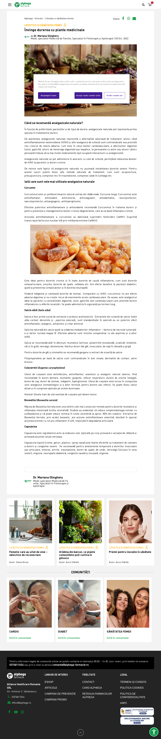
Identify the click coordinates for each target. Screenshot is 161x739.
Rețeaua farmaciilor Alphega (97, 695)
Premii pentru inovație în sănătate (130, 551)
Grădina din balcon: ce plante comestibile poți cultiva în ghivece (77, 554)
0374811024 (15, 696)
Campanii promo (56, 699)
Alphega (28, 18)
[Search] (143, 4)
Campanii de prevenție (60, 693)
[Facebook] (9, 711)
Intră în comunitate (20, 637)
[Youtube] (15, 711)
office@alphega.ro (19, 702)
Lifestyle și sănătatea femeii (59, 18)
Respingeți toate (48, 95)
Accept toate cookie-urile (88, 95)
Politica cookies (132, 687)
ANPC (123, 703)
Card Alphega (92, 687)
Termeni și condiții (133, 682)
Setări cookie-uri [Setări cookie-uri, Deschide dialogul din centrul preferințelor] (115, 95)
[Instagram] (22, 711)
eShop (49, 682)
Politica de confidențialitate (132, 695)
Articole (39, 18)
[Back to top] (80, 732)
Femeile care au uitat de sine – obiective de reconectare (28, 553)
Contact (88, 682)
